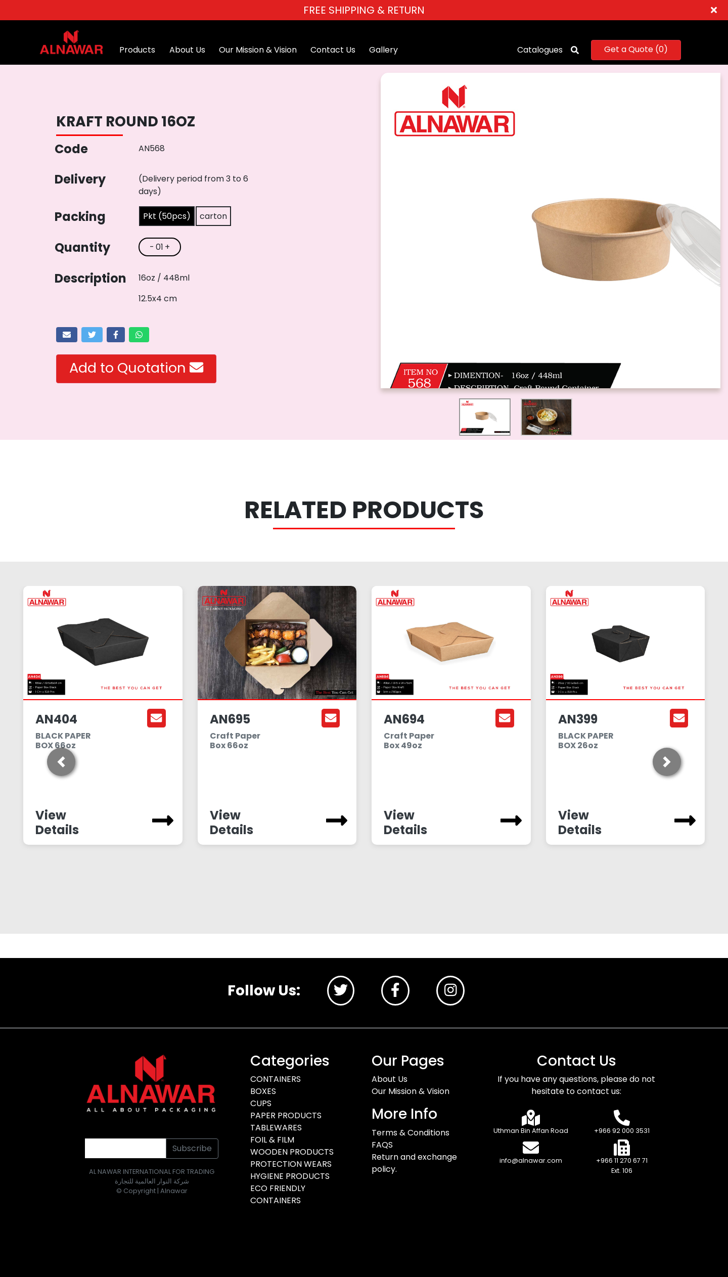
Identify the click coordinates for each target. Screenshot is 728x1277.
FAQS (382, 1145)
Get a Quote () (634, 49)
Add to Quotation (136, 368)
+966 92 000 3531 (622, 1130)
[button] (61, 762)
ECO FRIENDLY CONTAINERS (277, 1194)
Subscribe (192, 1148)
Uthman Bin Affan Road (530, 1130)
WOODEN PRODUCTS (292, 1152)
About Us (189, 50)
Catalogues (538, 50)
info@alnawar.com (530, 1161)
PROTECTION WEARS (291, 1164)
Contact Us (334, 50)
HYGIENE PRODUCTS (290, 1176)
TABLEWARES (276, 1127)
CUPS (260, 1103)
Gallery (385, 50)
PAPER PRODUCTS (286, 1115)
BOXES (263, 1091)
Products (139, 50)
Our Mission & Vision (259, 50)
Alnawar (174, 1191)
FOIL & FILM (272, 1140)
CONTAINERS (275, 1079)
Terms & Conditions (410, 1132)
